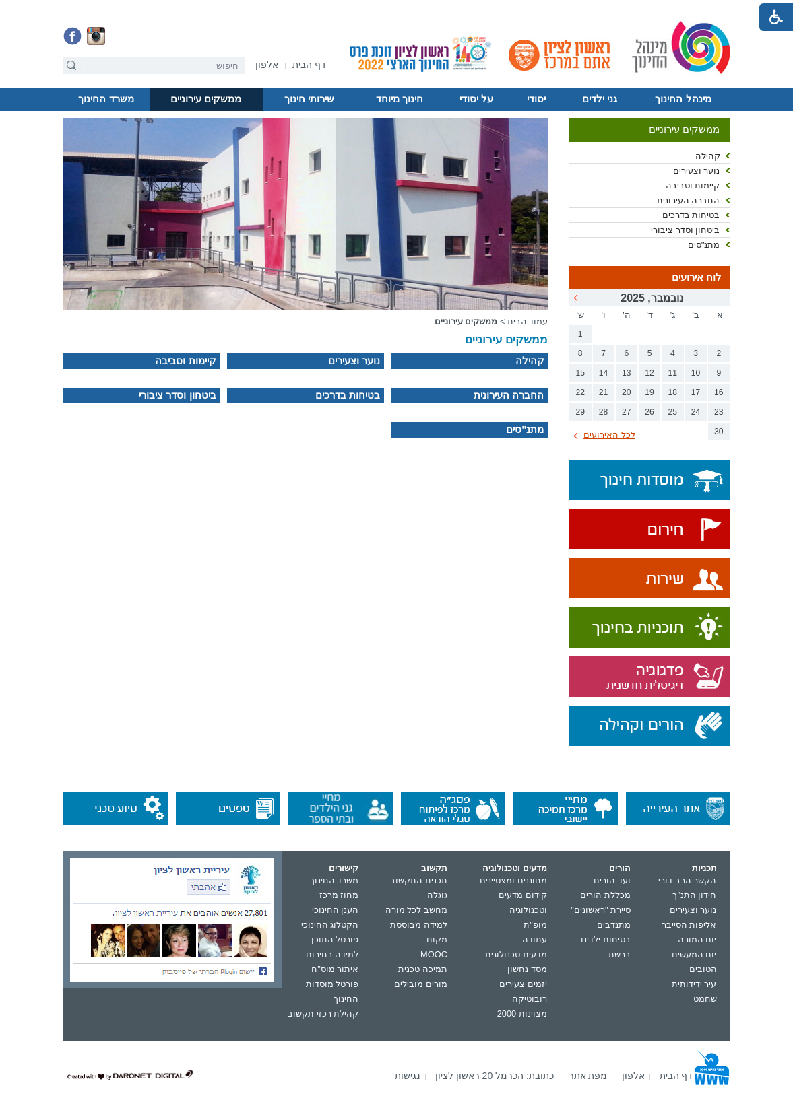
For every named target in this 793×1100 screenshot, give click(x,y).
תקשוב (434, 868)
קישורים (343, 868)
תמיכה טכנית (422, 969)
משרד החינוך (105, 99)
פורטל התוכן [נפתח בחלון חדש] (335, 939)
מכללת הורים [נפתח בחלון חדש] (605, 895)
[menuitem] (266, 65)
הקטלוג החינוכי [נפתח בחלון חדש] (330, 925)
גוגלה (437, 895)
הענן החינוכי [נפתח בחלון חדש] (335, 910)
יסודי (536, 99)
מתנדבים (614, 925)
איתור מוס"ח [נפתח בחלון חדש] (334, 969)
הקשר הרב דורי (687, 880)
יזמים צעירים (523, 984)
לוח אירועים (697, 277)
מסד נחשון (527, 969)
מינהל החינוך (683, 99)
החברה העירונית (688, 200)
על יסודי (476, 99)
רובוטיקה (529, 999)
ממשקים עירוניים (205, 99)
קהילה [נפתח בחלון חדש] (707, 156)
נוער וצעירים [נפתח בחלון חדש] (696, 171)
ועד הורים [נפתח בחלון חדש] (612, 880)
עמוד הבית (527, 321)
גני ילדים (599, 99)
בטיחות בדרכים (691, 215)
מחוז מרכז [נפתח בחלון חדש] (339, 895)
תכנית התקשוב (418, 880)
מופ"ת (535, 925)
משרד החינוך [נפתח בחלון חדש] (334, 880)
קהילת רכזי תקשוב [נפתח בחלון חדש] (323, 1013)
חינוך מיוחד (399, 99)
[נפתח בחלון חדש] (266, 65)
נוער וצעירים (693, 910)
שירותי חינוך (309, 99)
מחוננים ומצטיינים (513, 880)
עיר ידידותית (694, 984)
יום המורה (697, 939)
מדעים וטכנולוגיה (514, 868)
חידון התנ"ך (694, 895)
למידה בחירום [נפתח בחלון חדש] (332, 954)
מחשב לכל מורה (416, 910)
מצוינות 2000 (522, 1013)
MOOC (433, 954)
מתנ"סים (704, 245)
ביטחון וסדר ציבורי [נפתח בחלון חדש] (685, 230)
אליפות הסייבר (689, 925)
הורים (620, 868)
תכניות (704, 868)
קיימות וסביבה (693, 185)
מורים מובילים (420, 984)
